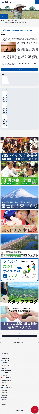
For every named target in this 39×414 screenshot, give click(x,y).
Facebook (5, 375)
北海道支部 (4, 390)
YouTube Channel (7, 377)
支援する (34, 409)
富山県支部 (4, 397)
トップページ (19, 69)
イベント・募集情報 (6, 370)
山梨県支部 (4, 395)
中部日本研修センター (7, 380)
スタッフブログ (5, 372)
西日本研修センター (6, 382)
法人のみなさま (5, 360)
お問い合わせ (5, 362)
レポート (4, 76)
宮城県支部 (4, 392)
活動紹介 (4, 356)
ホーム (3, 20)
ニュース (4, 16)
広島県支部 (4, 402)
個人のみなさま (5, 358)
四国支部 (4, 404)
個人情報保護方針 (6, 365)
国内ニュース (14, 20)
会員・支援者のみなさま (19, 342)
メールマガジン (19, 333)
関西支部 (4, 399)
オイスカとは (5, 353)
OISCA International (7, 387)
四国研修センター (6, 385)
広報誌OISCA (19, 338)
